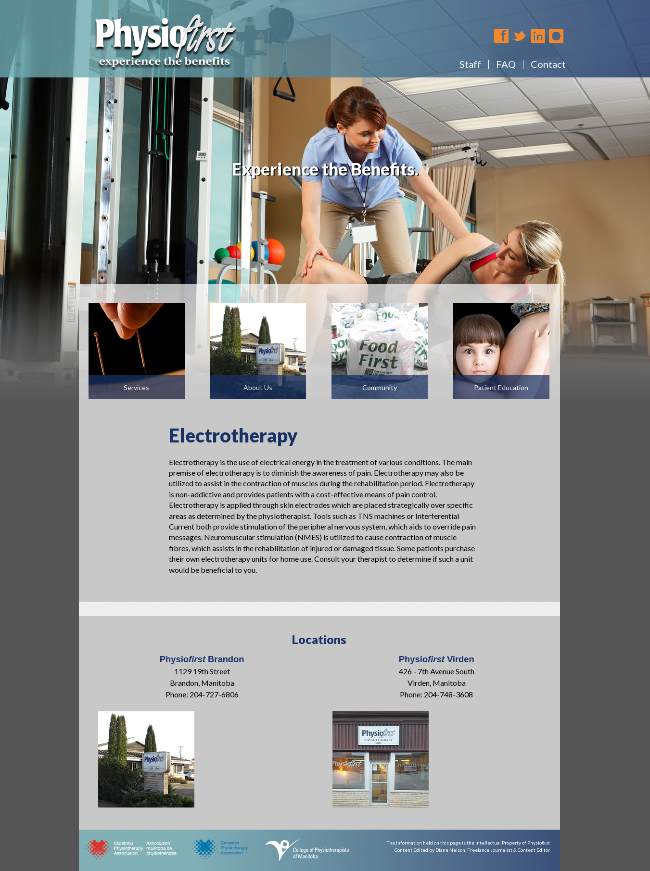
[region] (325, 220)
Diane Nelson (450, 850)
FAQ (506, 64)
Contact (548, 64)
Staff (470, 64)
